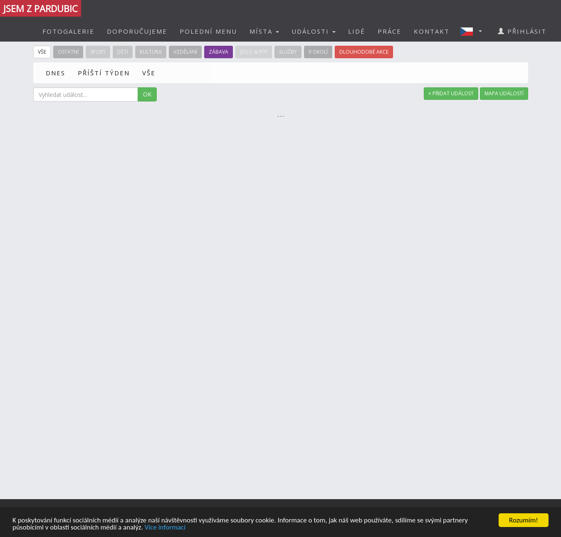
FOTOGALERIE (68, 31)
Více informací (165, 527)
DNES (55, 73)
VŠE (149, 73)
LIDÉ (356, 31)
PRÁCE (389, 31)
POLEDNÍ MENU (208, 31)
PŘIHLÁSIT (522, 31)
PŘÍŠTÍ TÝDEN (104, 73)
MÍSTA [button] (264, 31)
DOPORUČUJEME (137, 31)
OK (147, 94)
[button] (474, 31)
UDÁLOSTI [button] (314, 31)
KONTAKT (432, 31)
